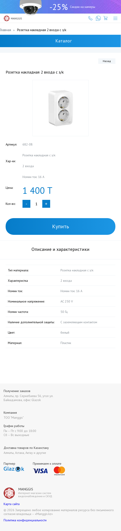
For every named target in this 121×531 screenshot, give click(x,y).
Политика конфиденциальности (25, 520)
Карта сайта (12, 504)
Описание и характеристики (60, 249)
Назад (107, 61)
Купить (60, 226)
